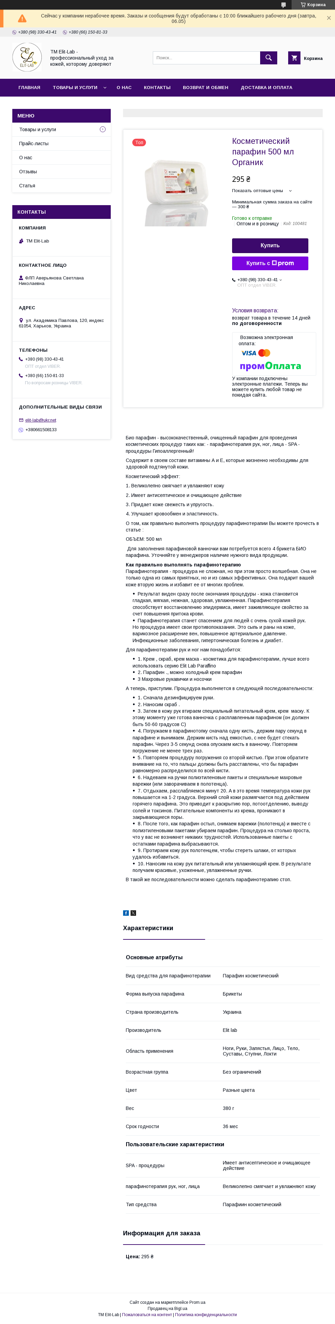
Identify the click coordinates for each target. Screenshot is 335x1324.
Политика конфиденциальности (206, 1314)
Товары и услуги (75, 87)
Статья (28, 105)
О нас (124, 87)
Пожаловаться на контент (147, 1314)
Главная (29, 87)
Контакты (157, 87)
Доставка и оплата (266, 87)
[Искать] (268, 57)
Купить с (270, 263)
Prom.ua (197, 1302)
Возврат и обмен (205, 87)
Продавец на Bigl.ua (167, 1308)
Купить (270, 245)
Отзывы (28, 171)
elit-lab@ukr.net (40, 420)
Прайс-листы (34, 143)
